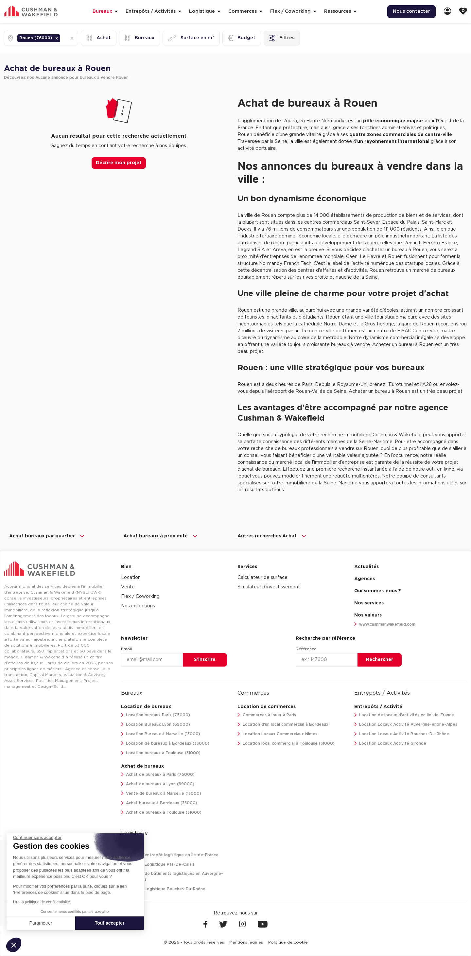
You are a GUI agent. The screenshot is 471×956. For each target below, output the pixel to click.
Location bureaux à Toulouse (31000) (161, 753)
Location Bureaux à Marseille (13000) (161, 734)
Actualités (366, 567)
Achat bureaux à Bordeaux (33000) (159, 803)
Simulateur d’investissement (268, 587)
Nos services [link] (369, 603)
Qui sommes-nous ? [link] (377, 591)
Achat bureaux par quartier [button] (47, 536)
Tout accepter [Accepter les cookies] (110, 923)
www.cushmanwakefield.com (385, 624)
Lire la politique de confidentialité (41, 902)
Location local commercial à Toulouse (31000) (286, 743)
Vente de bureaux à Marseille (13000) (161, 793)
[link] (447, 11)
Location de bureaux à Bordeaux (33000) (165, 743)
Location (131, 577)
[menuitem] (411, 11)
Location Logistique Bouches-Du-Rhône (163, 889)
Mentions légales (246, 942)
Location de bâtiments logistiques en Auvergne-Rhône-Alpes (172, 877)
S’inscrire (205, 659)
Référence (306, 649)
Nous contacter (411, 11)
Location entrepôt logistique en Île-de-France (170, 855)
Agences (364, 579)
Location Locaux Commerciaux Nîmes (277, 734)
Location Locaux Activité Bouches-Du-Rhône (401, 734)
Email (126, 649)
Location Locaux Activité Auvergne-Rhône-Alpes (406, 724)
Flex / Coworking (140, 596)
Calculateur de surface (262, 577)
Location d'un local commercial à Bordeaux (282, 724)
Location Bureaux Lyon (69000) (155, 724)
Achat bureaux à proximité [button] (160, 536)
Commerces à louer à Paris (266, 715)
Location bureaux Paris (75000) (155, 715)
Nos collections (138, 606)
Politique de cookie (288, 942)
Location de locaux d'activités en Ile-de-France (404, 715)
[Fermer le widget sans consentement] (37, 837)
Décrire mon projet (119, 163)
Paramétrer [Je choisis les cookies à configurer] (40, 923)
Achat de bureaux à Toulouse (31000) (161, 812)
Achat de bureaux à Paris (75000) (158, 775)
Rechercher (379, 659)
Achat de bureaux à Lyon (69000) (158, 784)
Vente (128, 587)
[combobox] (62, 38)
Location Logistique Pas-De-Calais (158, 864)
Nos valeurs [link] (368, 615)
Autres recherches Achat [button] (272, 536)
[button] (56, 38)
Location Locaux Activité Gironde (390, 743)
